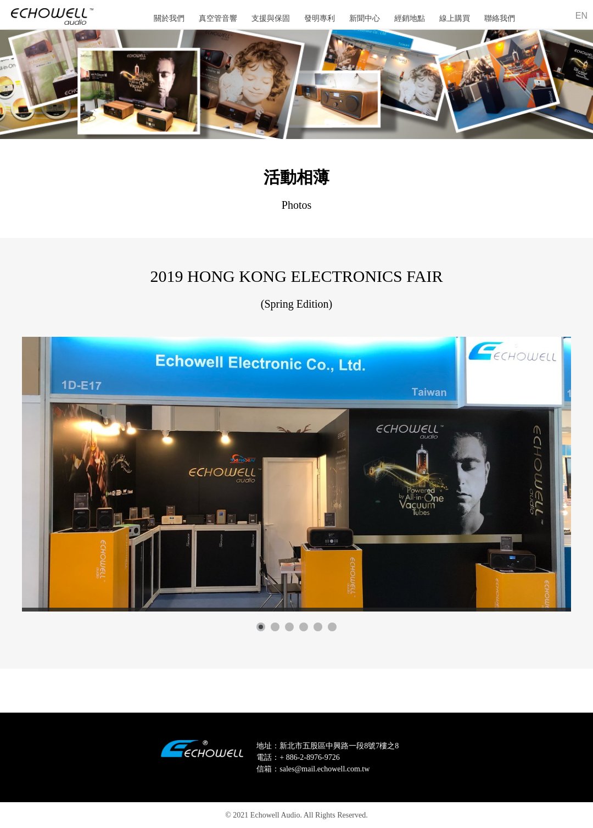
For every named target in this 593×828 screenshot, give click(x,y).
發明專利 (319, 18)
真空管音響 (218, 18)
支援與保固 (270, 18)
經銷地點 (409, 18)
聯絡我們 (499, 18)
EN (581, 15)
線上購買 (454, 18)
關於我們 (169, 18)
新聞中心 (364, 18)
